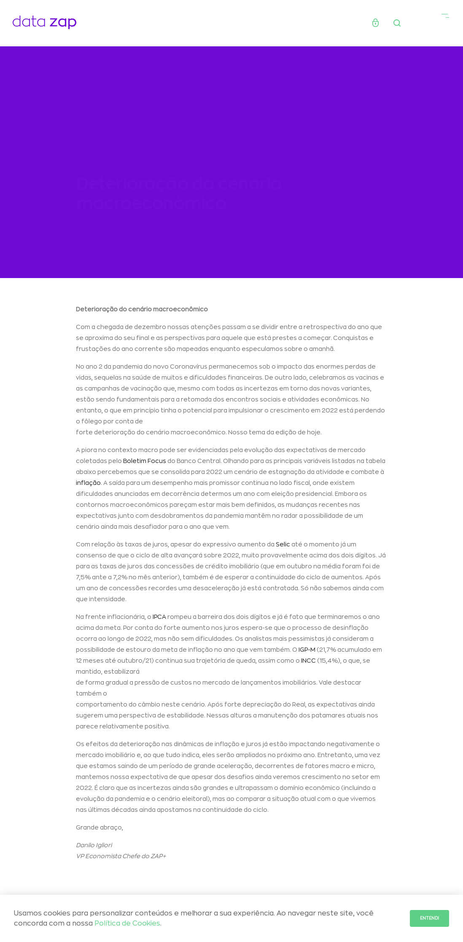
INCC (308, 663)
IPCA (159, 619)
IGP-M (307, 652)
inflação (88, 485)
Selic (283, 547)
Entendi (429, 918)
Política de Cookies (127, 923)
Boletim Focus (144, 463)
